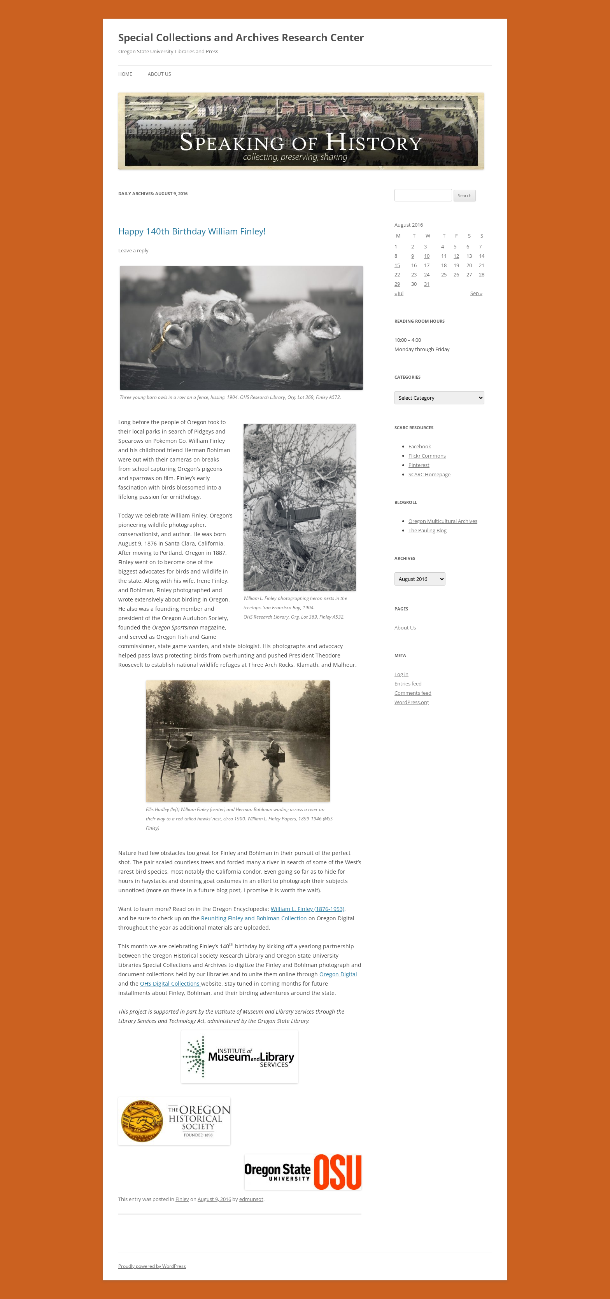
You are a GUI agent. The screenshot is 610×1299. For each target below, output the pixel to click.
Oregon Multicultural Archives (442, 521)
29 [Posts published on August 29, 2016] (397, 283)
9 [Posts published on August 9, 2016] (412, 255)
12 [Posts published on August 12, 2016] (456, 255)
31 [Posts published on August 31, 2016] (426, 283)
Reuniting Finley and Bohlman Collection (254, 918)
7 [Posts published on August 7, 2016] (480, 246)
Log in (401, 674)
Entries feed (408, 683)
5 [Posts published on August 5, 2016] (455, 246)
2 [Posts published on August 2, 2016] (412, 246)
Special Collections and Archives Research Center (241, 37)
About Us (159, 74)
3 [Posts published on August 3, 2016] (425, 246)
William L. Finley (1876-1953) (307, 909)
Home (125, 74)
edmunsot (251, 1199)
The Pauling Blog (427, 530)
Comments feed (412, 692)
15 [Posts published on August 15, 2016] (397, 265)
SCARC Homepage (429, 474)
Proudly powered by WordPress (152, 1266)
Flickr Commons (427, 455)
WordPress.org (411, 702)
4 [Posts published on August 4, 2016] (442, 246)
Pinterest (418, 465)
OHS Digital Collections (170, 983)
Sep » (476, 293)
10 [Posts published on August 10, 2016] (426, 255)
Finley (182, 1199)
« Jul (398, 293)
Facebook (419, 446)
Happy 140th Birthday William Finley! (192, 231)
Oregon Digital (338, 974)
